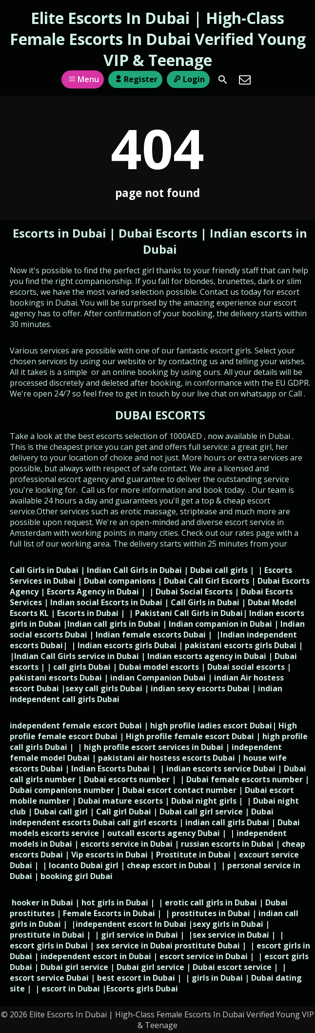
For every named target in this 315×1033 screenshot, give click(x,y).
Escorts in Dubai (61, 233)
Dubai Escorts (157, 233)
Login (188, 79)
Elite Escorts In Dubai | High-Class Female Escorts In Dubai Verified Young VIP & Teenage (158, 38)
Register (135, 79)
